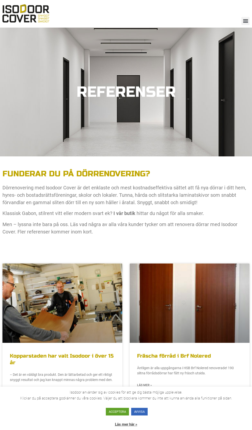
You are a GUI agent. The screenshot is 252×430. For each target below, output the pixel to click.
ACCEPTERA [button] (117, 411)
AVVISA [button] (139, 411)
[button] (245, 21)
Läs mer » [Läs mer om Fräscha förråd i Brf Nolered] (144, 385)
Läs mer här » (126, 424)
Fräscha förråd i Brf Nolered (174, 356)
